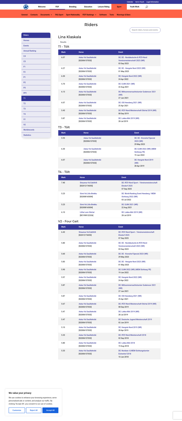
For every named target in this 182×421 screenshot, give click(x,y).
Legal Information (152, 2)
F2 (24, 72)
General (24, 15)
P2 (24, 82)
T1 (24, 98)
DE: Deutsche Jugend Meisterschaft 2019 (135, 319)
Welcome (42, 7)
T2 (24, 103)
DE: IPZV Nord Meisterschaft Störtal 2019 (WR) (137, 110)
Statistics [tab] (27, 135)
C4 (24, 56)
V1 (24, 119)
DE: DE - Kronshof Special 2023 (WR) (133, 254)
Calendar (130, 2)
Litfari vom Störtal (87, 212)
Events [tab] (26, 46)
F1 (24, 67)
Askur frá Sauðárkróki (87, 57)
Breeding (72, 7)
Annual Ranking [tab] (29, 51)
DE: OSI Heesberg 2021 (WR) (130, 103)
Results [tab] (63, 42)
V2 (24, 125)
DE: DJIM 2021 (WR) (126, 84)
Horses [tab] (26, 40)
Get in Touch (139, 2)
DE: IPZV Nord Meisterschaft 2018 (132, 335)
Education (88, 7)
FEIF (57, 7)
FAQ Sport (59, 15)
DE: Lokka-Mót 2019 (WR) (128, 118)
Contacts (34, 15)
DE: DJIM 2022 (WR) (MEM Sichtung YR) (134, 269)
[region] (33, 402)
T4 (24, 114)
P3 (24, 88)
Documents (45, 15)
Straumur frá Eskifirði (88, 183)
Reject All (34, 410)
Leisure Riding (103, 7)
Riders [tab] (26, 35)
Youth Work (134, 7)
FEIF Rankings (88, 15)
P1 (24, 77)
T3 (24, 109)
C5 (24, 61)
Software (103, 15)
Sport (119, 7)
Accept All (50, 410)
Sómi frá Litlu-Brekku (88, 194)
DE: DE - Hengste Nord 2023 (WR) (131, 68)
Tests (111, 15)
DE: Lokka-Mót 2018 (126, 343)
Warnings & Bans (123, 15)
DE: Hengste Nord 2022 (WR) (130, 76)
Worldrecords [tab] (28, 130)
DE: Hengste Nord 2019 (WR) (130, 327)
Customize (17, 410)
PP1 (25, 93)
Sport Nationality (73, 15)
